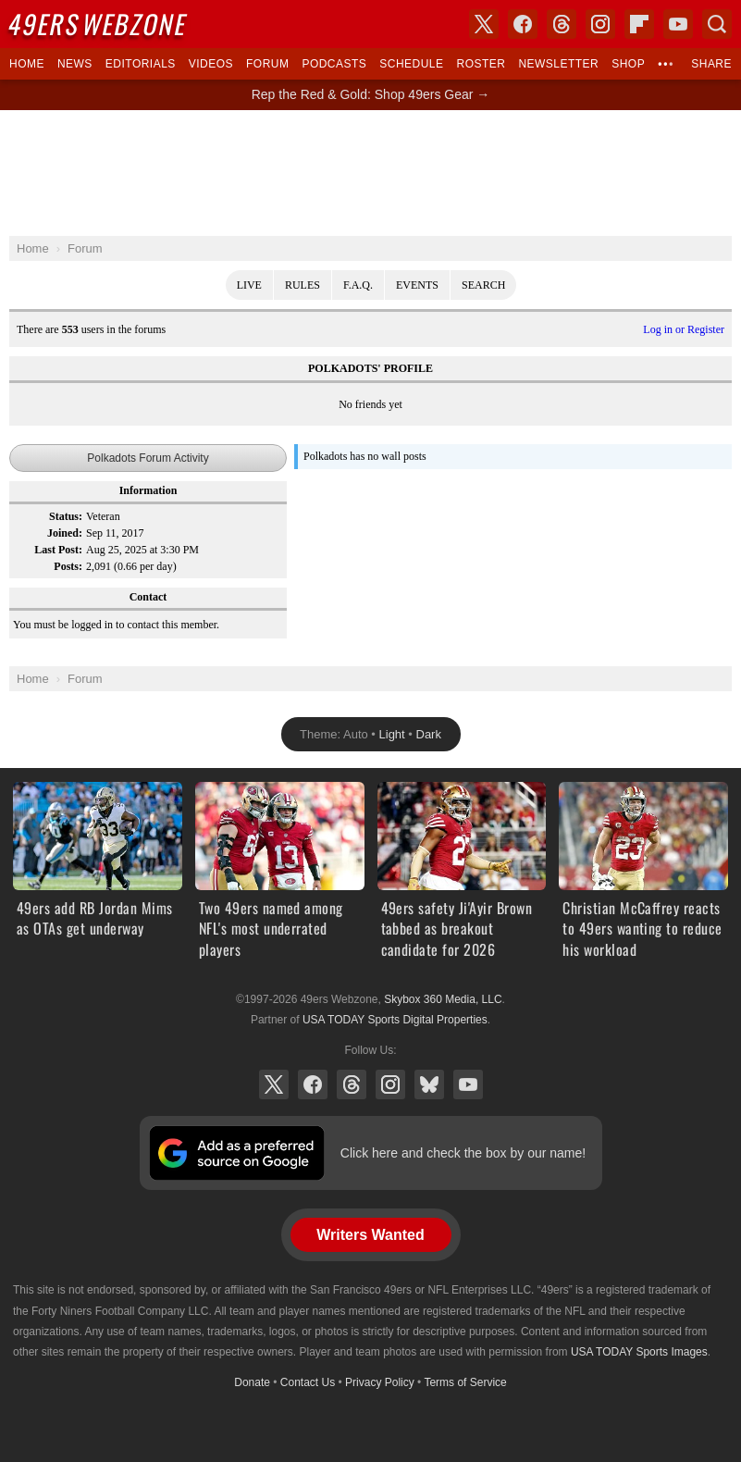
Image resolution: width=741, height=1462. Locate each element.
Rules (302, 285)
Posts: (68, 566)
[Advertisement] (371, 173)
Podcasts (334, 63)
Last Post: (58, 549)
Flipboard (639, 24)
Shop (628, 63)
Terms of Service (465, 1382)
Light (392, 734)
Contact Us (307, 1382)
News (75, 63)
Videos (211, 63)
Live (249, 285)
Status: (65, 516)
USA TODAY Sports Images (639, 1351)
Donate (252, 1382)
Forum (267, 63)
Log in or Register (683, 329)
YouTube (468, 1084)
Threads (351, 1084)
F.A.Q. (358, 285)
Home (26, 63)
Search (483, 285)
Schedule (411, 63)
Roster (480, 63)
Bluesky (429, 1084)
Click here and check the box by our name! (463, 1153)
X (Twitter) (274, 1084)
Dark (428, 734)
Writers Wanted (370, 1235)
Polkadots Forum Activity (147, 458)
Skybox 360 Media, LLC (442, 999)
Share (711, 63)
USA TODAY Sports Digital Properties (395, 1019)
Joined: (64, 533)
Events (417, 285)
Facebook (312, 1084)
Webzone (99, 24)
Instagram (390, 1084)
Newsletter (558, 63)
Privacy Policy (379, 1382)
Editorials (140, 63)
